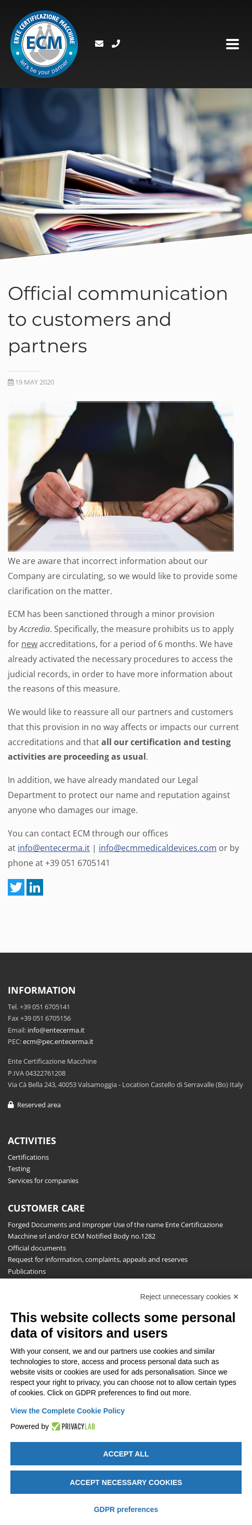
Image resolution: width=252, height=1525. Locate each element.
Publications (27, 1271)
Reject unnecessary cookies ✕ (189, 1297)
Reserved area (34, 1104)
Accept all (126, 1454)
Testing (19, 1168)
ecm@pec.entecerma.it (58, 1041)
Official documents (37, 1248)
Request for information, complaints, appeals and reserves (98, 1259)
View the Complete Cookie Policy (67, 1411)
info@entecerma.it (54, 848)
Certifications (28, 1157)
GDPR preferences (126, 1509)
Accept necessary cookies (126, 1482)
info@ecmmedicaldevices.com (158, 848)
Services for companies (43, 1180)
